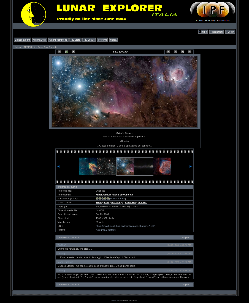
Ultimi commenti (58, 39)
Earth (106, 202)
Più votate (89, 39)
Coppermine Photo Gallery (129, 300)
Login (231, 31)
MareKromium (103, 194)
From (99, 202)
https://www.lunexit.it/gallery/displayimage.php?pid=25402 (125, 226)
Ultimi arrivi (39, 39)
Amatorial (130, 202)
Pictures (115, 202)
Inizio (204, 31)
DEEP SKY (29, 47)
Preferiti (102, 39)
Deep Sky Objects (47, 47)
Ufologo (62, 253)
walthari (62, 245)
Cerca (113, 39)
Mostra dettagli (117, 198)
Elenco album (22, 39)
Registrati (217, 31)
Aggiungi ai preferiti (106, 230)
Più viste (75, 39)
